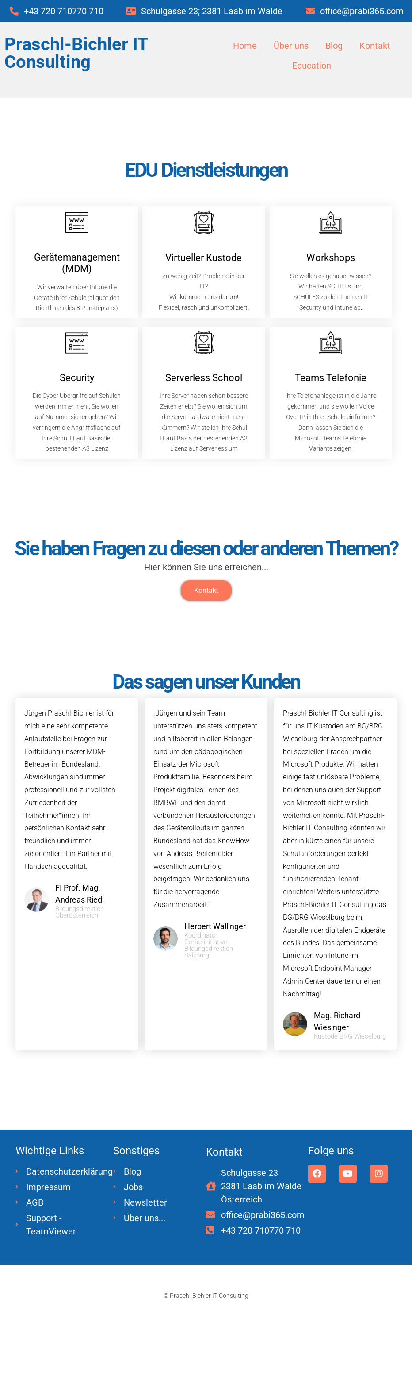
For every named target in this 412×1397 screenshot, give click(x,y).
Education (311, 66)
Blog (334, 45)
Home (244, 45)
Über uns (290, 45)
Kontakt (376, 45)
